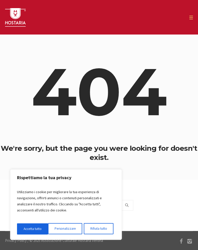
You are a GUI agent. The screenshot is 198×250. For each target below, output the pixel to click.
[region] (66, 205)
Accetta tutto (99, 229)
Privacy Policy (16, 240)
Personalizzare (34, 229)
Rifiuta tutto (67, 229)
